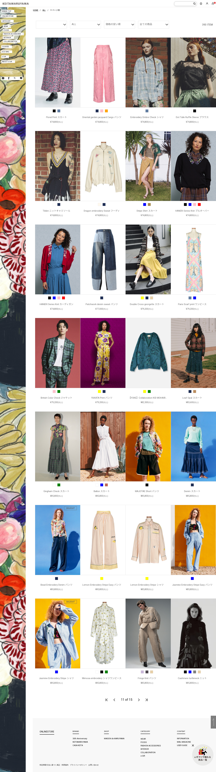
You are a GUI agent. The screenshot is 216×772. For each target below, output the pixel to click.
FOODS (6, 30)
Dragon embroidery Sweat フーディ (102, 210)
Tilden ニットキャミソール (56, 210)
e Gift (4, 57)
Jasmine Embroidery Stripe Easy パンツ (192, 584)
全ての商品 (146, 24)
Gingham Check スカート (56, 491)
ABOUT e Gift (7, 61)
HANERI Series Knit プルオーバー (192, 210)
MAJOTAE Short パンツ (147, 491)
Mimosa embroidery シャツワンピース (101, 678)
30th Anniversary (80, 739)
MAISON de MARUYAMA (114, 739)
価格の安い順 (113, 24)
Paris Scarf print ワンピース (192, 304)
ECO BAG (5, 52)
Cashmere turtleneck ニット (192, 678)
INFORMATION (183, 739)
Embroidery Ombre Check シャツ (147, 117)
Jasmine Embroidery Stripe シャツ (56, 678)
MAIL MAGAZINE (184, 742)
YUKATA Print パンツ (101, 397)
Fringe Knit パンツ (147, 678)
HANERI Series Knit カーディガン (56, 304)
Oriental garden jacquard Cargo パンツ (101, 117)
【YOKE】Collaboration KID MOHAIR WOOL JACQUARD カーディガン (147, 398)
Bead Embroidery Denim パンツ (56, 584)
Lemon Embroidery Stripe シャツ (147, 584)
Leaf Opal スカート (192, 397)
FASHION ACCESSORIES (12, 34)
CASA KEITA (78, 745)
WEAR (6, 26)
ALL (74, 24)
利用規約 (65, 765)
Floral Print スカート (56, 117)
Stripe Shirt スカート (147, 210)
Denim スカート (192, 491)
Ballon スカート (102, 491)
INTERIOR (7, 38)
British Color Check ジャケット (56, 397)
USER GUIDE (182, 745)
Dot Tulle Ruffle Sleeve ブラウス (192, 117)
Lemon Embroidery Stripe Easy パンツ (101, 584)
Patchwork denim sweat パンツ (102, 304)
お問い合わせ (93, 765)
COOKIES (5, 46)
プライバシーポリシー (78, 765)
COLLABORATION (10, 41)
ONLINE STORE (7, 16)
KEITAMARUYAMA (80, 742)
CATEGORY (6, 21)
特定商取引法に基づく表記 (50, 765)
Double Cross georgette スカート (147, 304)
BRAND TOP (6, 11)
